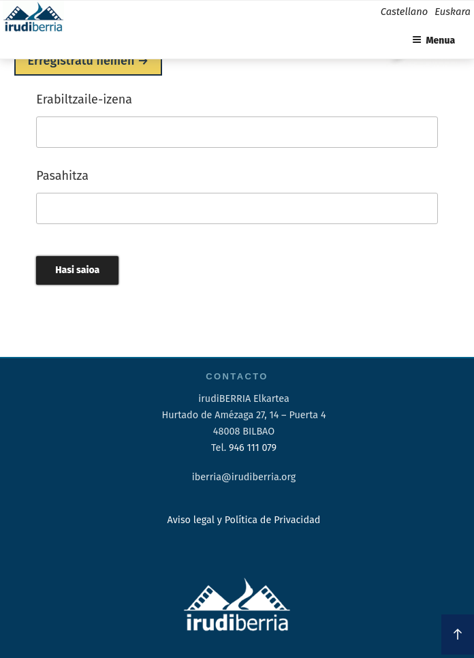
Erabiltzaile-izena (84, 99)
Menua (434, 40)
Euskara (452, 11)
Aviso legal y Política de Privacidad (244, 520)
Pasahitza (62, 175)
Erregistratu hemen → (88, 60)
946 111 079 (252, 448)
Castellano (404, 11)
